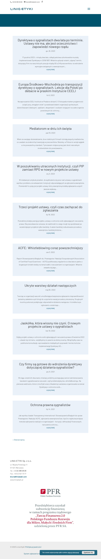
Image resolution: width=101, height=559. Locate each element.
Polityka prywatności (33, 547)
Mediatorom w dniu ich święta (50, 128)
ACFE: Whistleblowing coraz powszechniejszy (50, 248)
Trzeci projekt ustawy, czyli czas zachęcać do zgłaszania (50, 208)
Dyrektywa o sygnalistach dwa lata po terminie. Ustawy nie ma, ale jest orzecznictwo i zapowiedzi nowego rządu (50, 43)
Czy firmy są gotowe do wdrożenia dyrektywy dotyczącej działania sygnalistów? (50, 365)
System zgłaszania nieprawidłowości (38, 554)
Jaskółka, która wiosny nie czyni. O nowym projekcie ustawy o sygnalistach (50, 324)
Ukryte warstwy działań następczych (50, 285)
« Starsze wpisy (19, 440)
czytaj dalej (50, 69)
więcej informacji (73, 552)
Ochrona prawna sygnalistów (50, 405)
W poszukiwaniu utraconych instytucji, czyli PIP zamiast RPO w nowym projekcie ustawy (50, 167)
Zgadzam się (88, 552)
